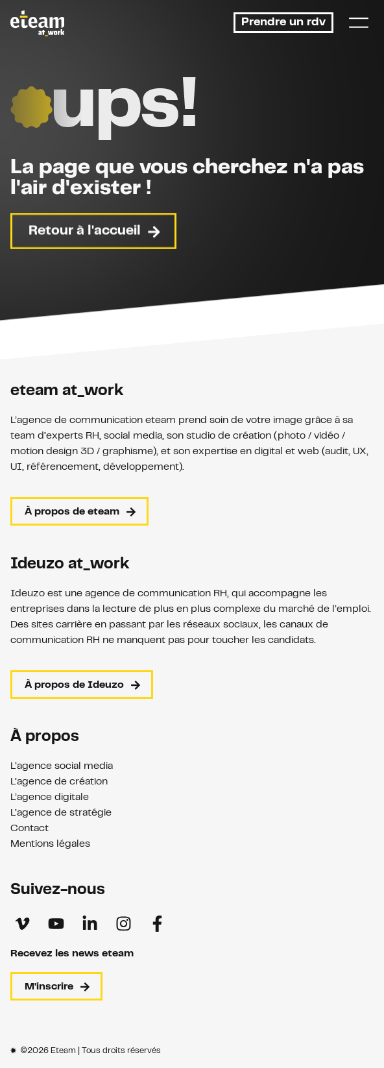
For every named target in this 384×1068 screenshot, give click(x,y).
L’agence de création (59, 781)
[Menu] (358, 22)
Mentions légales (50, 844)
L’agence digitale (49, 797)
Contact (29, 828)
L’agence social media (61, 766)
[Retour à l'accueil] (37, 23)
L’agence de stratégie (61, 813)
